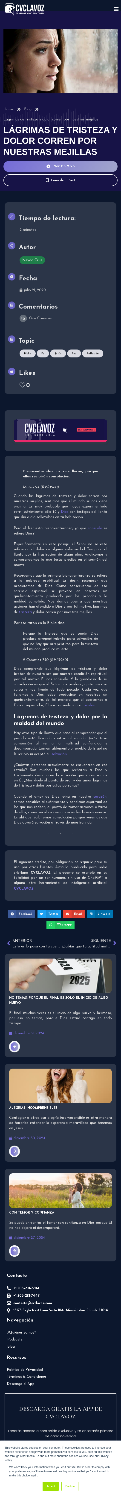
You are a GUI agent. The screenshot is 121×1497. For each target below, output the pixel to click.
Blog (27, 109)
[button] (23, 918)
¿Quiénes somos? (22, 1330)
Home (8, 109)
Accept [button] (50, 1486)
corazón (99, 796)
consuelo (94, 527)
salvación (58, 753)
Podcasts (15, 1337)
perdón (89, 704)
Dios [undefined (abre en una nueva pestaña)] (65, 511)
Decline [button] (70, 1486)
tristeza (98, 606)
